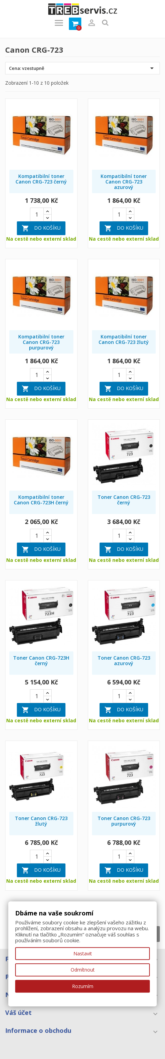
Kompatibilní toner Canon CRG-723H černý (41, 500)
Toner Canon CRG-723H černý (41, 660)
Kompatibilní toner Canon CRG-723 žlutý (124, 339)
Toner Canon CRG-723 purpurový (123, 821)
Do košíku (41, 228)
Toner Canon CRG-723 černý (123, 500)
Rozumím (82, 986)
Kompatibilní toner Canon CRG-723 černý (41, 179)
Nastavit (82, 953)
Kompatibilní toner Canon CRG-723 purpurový (41, 342)
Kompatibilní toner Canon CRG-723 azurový (124, 181)
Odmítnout (83, 969)
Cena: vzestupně (82, 68)
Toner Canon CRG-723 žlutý (41, 821)
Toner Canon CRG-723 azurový (123, 660)
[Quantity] (37, 214)
